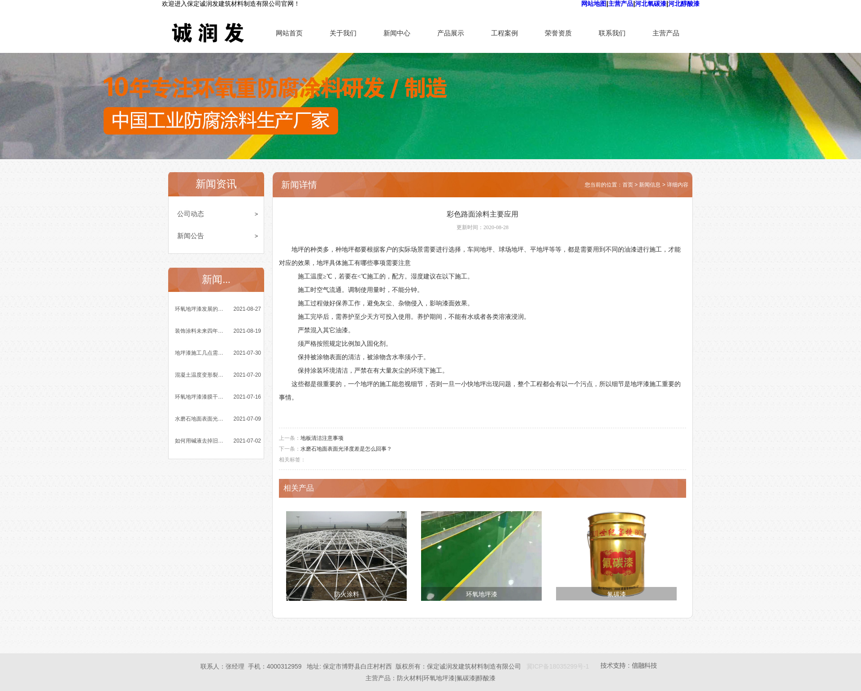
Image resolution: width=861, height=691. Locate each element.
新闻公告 (190, 235)
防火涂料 (346, 594)
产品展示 (450, 33)
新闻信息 (650, 185)
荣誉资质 (558, 33)
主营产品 (620, 3)
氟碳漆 (616, 594)
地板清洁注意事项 (322, 438)
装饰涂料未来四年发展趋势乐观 (200, 331)
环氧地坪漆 (481, 594)
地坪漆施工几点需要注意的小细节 (200, 353)
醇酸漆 (486, 678)
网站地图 (593, 3)
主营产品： (381, 678)
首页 (627, 185)
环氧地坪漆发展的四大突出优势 (200, 309)
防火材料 (409, 678)
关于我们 (343, 33)
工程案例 (504, 33)
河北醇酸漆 (684, 3)
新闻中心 (396, 33)
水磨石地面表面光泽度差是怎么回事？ (200, 419)
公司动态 (190, 213)
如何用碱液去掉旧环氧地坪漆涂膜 (200, 441)
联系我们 (612, 33)
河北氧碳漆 (650, 3)
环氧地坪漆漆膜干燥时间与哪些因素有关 (200, 397)
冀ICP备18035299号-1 (557, 666)
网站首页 (289, 33)
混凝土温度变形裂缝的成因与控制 (200, 375)
